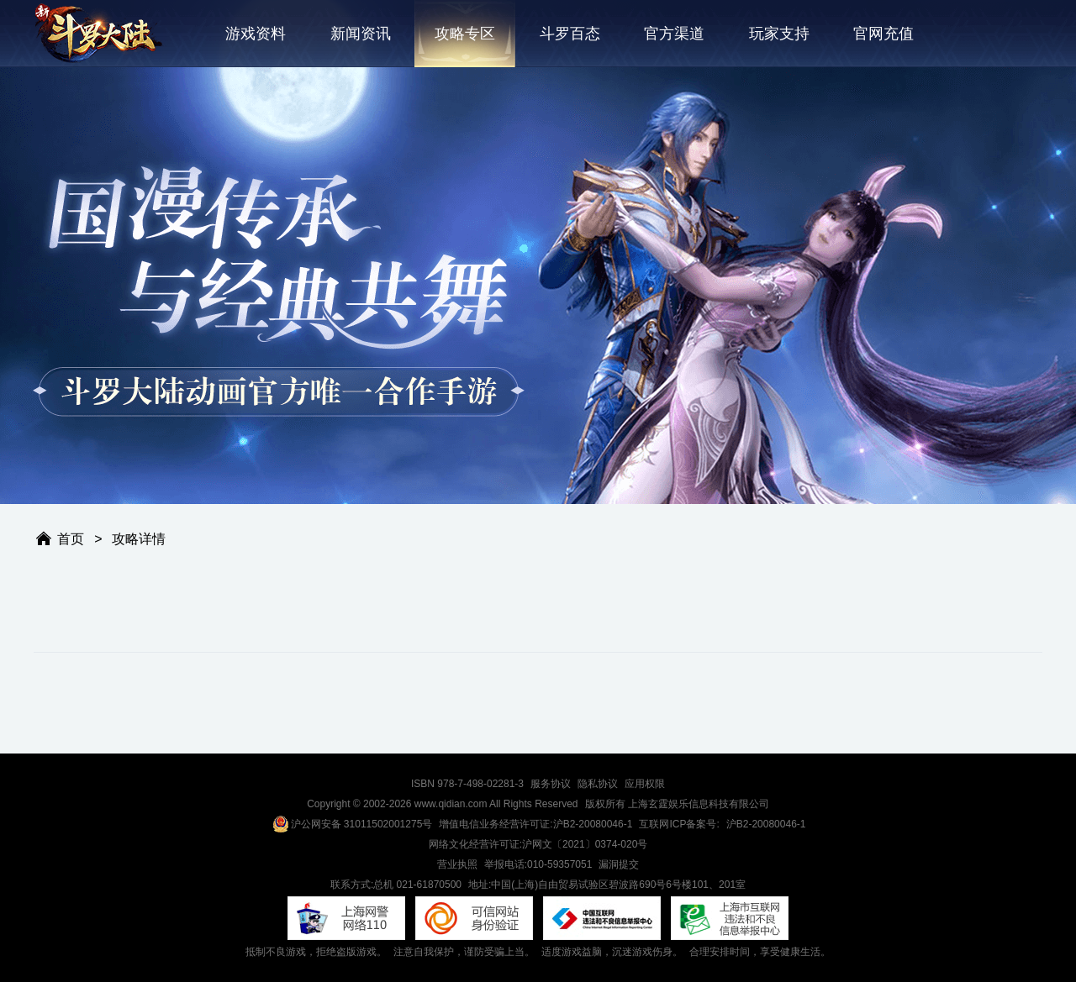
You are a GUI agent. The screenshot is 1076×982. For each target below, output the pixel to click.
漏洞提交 (619, 864)
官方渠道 (674, 33)
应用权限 (645, 784)
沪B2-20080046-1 (766, 824)
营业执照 (457, 864)
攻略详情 (139, 539)
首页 (70, 539)
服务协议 (550, 784)
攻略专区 (465, 33)
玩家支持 (779, 33)
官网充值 (883, 33)
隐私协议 (598, 784)
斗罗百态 (570, 33)
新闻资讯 (360, 33)
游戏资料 (255, 33)
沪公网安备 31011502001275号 (352, 824)
